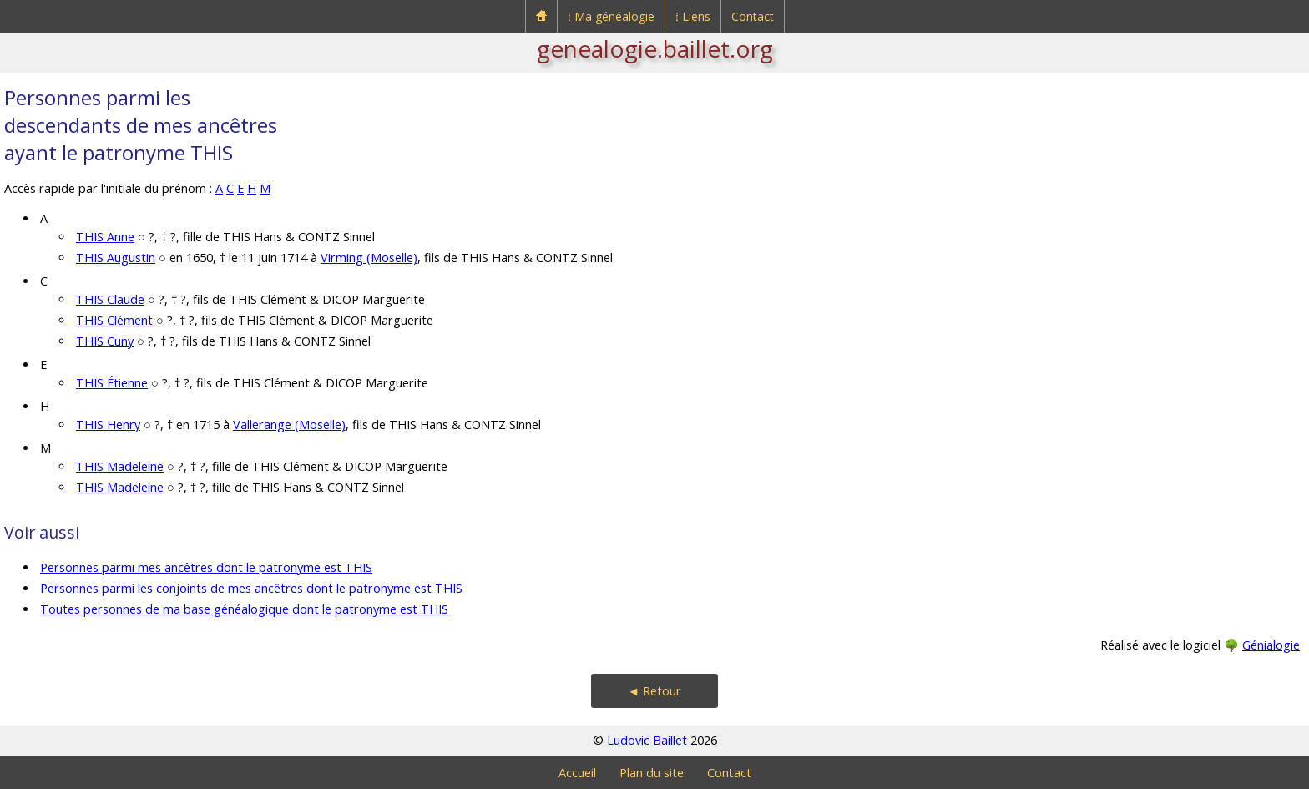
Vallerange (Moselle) (289, 424)
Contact (752, 16)
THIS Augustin (115, 258)
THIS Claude (110, 299)
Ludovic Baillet (647, 740)
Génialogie (1271, 645)
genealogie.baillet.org (655, 48)
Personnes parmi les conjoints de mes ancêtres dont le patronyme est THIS (251, 588)
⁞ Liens (692, 16)
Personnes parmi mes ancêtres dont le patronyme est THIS (206, 567)
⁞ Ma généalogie (611, 16)
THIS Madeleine (120, 466)
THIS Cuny (105, 341)
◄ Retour (654, 691)
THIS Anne (105, 237)
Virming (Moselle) (369, 258)
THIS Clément (114, 320)
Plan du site (651, 773)
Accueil (577, 773)
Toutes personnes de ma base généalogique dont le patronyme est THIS (244, 609)
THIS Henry (108, 424)
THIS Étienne (112, 383)
